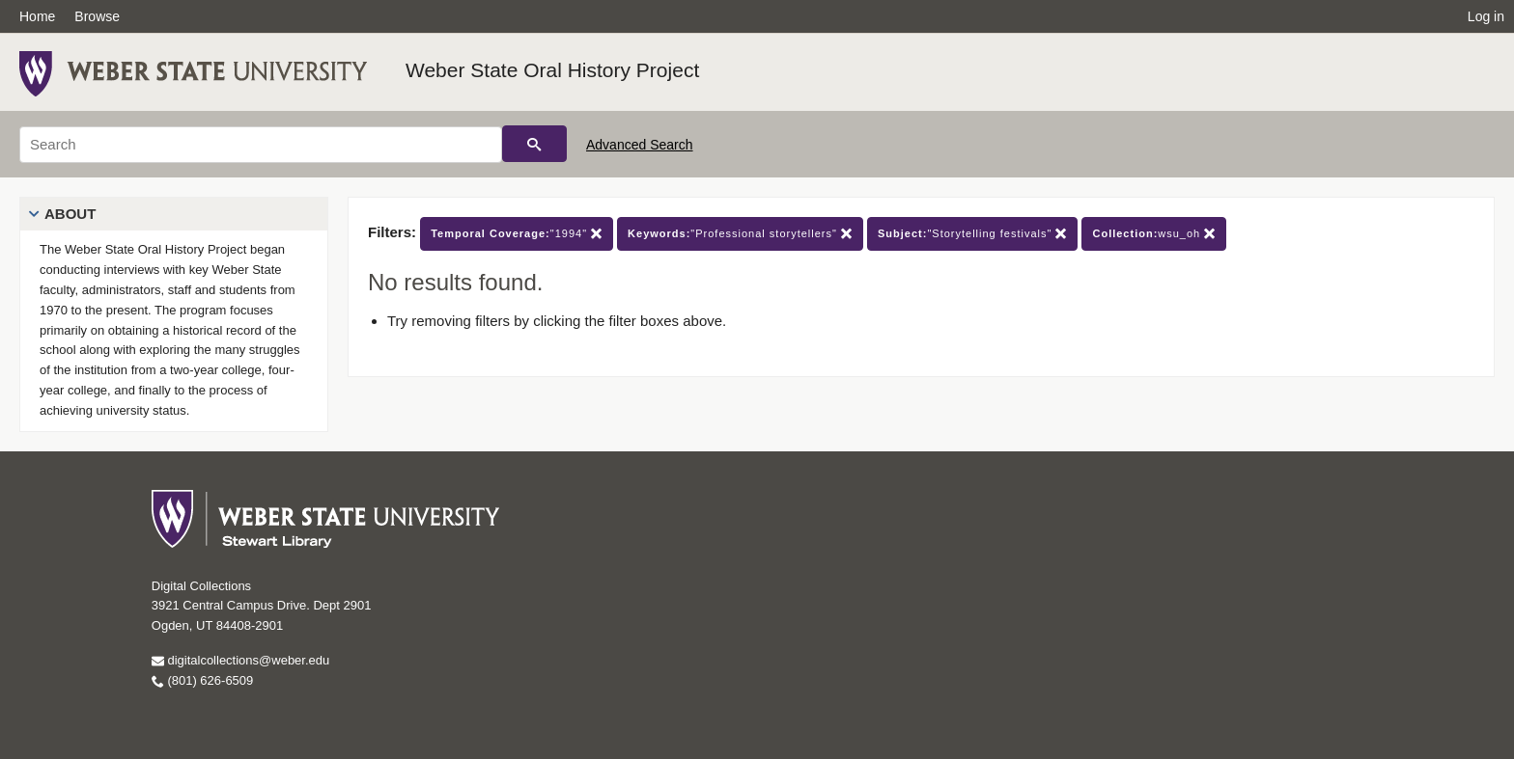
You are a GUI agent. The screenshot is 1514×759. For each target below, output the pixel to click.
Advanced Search (639, 144)
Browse (97, 16)
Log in (1486, 16)
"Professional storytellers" (740, 234)
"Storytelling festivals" (972, 234)
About (70, 213)
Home (37, 16)
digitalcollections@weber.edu (240, 660)
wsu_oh (1154, 234)
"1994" (517, 234)
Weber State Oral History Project (552, 70)
